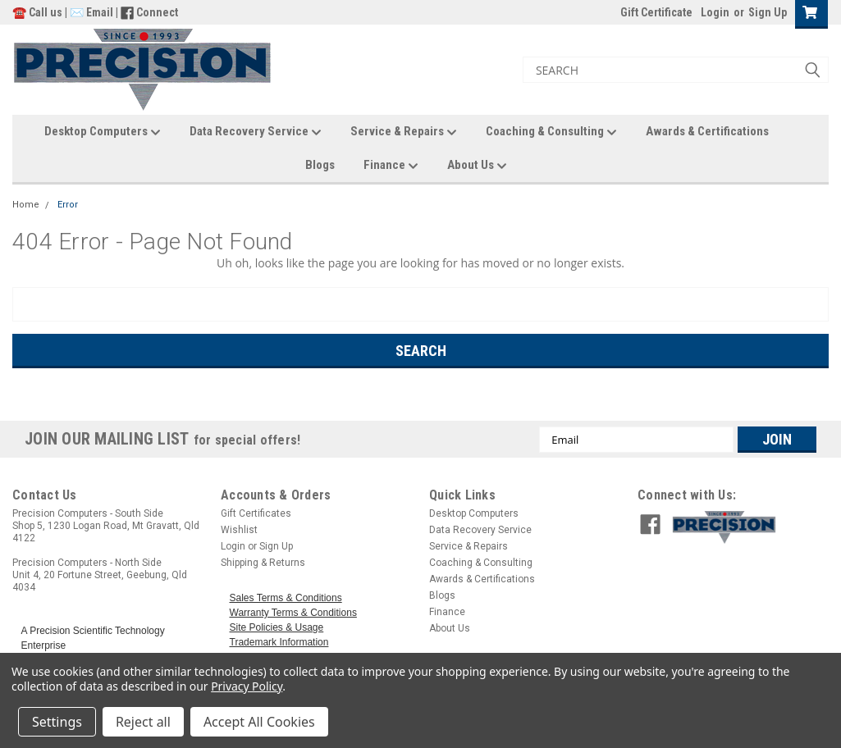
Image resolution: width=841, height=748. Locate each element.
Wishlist (239, 530)
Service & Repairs (403, 132)
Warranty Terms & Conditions (293, 612)
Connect (157, 12)
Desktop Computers (102, 132)
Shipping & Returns (263, 562)
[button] (746, 527)
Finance (390, 165)
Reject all (143, 722)
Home (25, 204)
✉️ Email (91, 12)
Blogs (320, 164)
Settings (57, 722)
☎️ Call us (38, 12)
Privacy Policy (246, 686)
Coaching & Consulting (551, 132)
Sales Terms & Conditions (286, 598)
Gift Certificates (256, 513)
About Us (477, 165)
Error (67, 204)
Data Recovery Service (256, 132)
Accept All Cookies (259, 722)
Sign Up (767, 12)
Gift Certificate (656, 12)
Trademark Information (279, 642)
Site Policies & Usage (277, 627)
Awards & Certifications (707, 131)
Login (715, 12)
